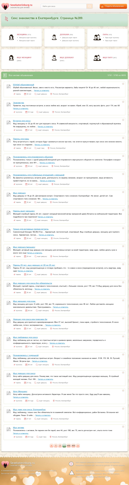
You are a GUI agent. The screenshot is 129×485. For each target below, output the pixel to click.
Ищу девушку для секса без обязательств (32, 283)
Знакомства (18, 102)
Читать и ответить (41, 90)
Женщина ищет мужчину (27, 38)
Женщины (22, 34)
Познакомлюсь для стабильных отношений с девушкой (38, 175)
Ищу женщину (24, 57)
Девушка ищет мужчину (70, 41)
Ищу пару (108, 57)
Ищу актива (18, 427)
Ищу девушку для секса (24, 373)
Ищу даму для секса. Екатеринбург (29, 409)
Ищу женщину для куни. (24, 301)
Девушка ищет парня (69, 38)
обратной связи (103, 477)
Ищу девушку (67, 57)
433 (73, 445)
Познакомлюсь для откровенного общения (33, 157)
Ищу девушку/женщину (24, 247)
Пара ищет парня (111, 41)
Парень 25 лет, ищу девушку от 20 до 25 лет (34, 265)
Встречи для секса (21, 120)
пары (106, 34)
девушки (64, 34)
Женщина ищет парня (26, 41)
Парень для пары (21, 139)
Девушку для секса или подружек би (30, 319)
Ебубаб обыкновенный (23, 84)
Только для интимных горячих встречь (30, 229)
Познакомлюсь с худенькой (25, 355)
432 (68, 445)
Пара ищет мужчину (112, 38)
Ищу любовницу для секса (25, 337)
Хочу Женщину (20, 391)
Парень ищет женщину (24, 211)
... (64, 445)
